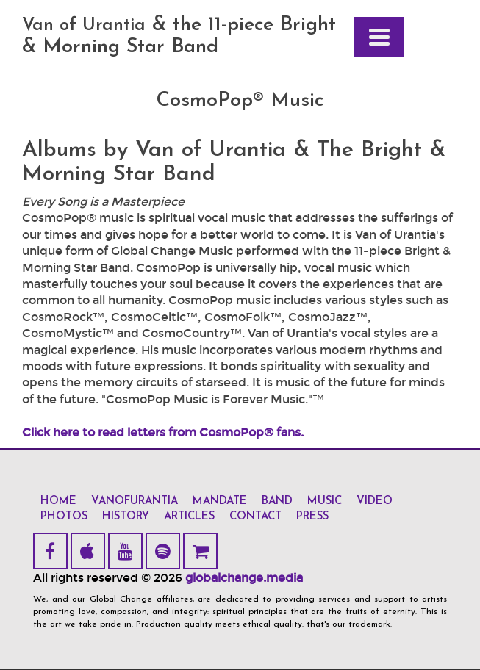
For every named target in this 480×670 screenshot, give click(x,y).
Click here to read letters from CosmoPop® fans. (163, 432)
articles (189, 516)
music (324, 501)
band (277, 501)
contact (255, 516)
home (58, 501)
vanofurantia (134, 501)
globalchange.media (244, 578)
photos (63, 516)
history (125, 516)
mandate (220, 501)
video (375, 501)
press (312, 516)
